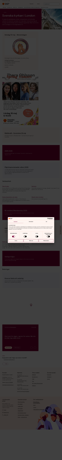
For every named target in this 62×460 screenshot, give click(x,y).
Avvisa (16, 240)
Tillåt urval (31, 240)
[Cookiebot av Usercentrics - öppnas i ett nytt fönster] (48, 218)
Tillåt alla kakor (46, 240)
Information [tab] (31, 221)
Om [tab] (46, 221)
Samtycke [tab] (15, 221)
